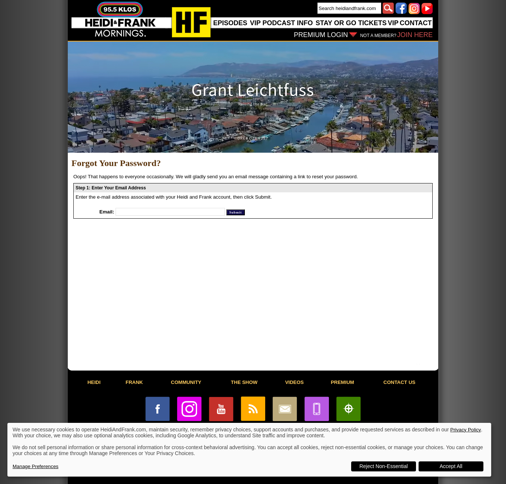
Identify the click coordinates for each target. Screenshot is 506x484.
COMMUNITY (186, 382)
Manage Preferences (36, 466)
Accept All (451, 466)
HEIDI (94, 382)
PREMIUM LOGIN (321, 35)
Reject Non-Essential (383, 466)
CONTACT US (399, 382)
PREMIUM (342, 382)
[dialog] (249, 450)
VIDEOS (294, 382)
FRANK (134, 382)
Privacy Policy (465, 429)
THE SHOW (244, 382)
